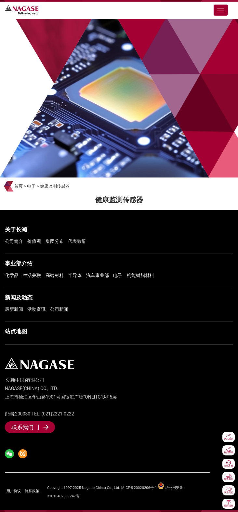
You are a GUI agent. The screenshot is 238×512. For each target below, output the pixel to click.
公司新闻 (59, 309)
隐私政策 (32, 491)
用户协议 (14, 491)
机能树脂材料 (140, 275)
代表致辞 (77, 241)
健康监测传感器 (55, 186)
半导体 (75, 275)
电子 (31, 186)
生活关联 (32, 275)
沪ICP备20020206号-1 (139, 488)
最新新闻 (14, 309)
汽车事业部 (97, 275)
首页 (18, 186)
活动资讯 (36, 309)
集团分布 (55, 241)
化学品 (12, 275)
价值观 (34, 241)
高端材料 (55, 275)
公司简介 (14, 241)
